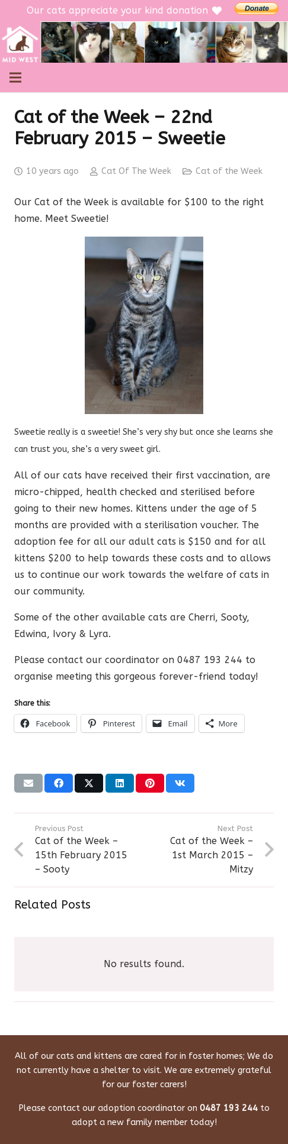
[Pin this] (150, 783)
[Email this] (28, 783)
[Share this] (58, 783)
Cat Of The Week (136, 171)
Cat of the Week (229, 171)
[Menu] (15, 77)
